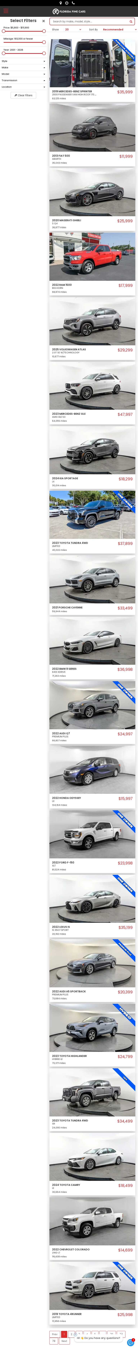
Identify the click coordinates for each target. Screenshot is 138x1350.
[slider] (3, 31)
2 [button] (71, 1334)
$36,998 (125, 669)
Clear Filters (23, 95)
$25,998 (125, 1315)
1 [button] (64, 1334)
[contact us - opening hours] (67, 3)
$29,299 (125, 350)
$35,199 (126, 927)
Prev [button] (55, 1334)
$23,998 (125, 863)
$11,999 (126, 156)
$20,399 (125, 992)
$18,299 (126, 479)
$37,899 (125, 544)
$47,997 (125, 414)
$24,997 (125, 734)
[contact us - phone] (74, 3)
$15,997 (126, 799)
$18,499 (125, 1186)
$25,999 (125, 221)
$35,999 (125, 92)
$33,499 (125, 608)
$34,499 (125, 1121)
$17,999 (126, 285)
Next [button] (64, 1341)
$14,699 (125, 1250)
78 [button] (53, 1341)
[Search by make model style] (89, 21)
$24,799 (125, 1057)
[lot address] (61, 3)
